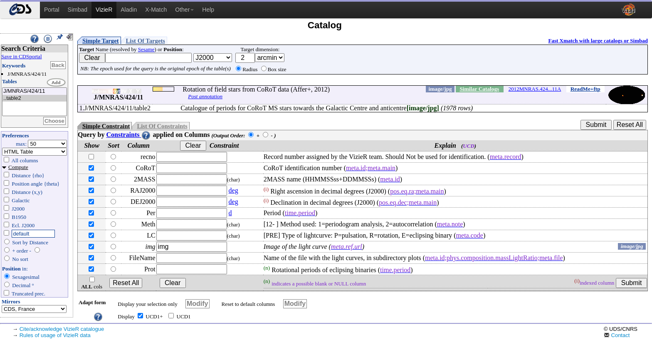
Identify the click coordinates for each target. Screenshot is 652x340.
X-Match (156, 9)
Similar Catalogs (479, 89)
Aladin (129, 9)
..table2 (34, 98)
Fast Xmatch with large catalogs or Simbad (598, 40)
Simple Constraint (106, 126)
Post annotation (205, 96)
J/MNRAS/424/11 (34, 91)
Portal (51, 9)
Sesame (146, 49)
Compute (18, 167)
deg (233, 190)
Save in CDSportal (21, 56)
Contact (617, 335)
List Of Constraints (162, 126)
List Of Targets (145, 40)
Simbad (77, 9)
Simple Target (100, 40)
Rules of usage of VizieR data (55, 335)
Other (184, 9)
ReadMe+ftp (585, 89)
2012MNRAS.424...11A (535, 89)
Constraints (128, 134)
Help (208, 9)
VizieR (104, 9)
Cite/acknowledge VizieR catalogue (62, 329)
